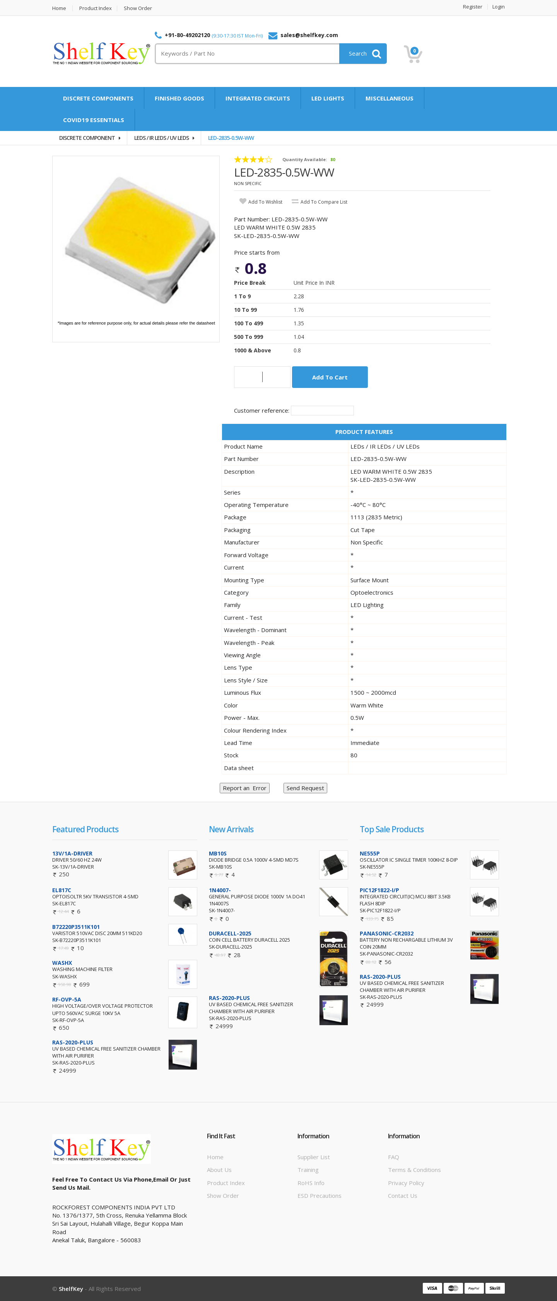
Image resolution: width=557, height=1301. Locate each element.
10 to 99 (245, 309)
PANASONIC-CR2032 (386, 933)
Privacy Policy (406, 1183)
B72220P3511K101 (76, 926)
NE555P (370, 853)
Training (308, 1169)
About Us (219, 1169)
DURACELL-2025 (230, 933)
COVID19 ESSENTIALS (93, 120)
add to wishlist (265, 202)
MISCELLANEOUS (389, 98)
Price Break (250, 282)
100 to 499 (248, 323)
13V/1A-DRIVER (72, 853)
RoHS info (311, 1183)
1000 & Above (252, 350)
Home (59, 8)
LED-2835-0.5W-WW (231, 137)
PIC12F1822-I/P (379, 890)
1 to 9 (242, 296)
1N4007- (220, 890)
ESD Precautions (319, 1195)
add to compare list (324, 202)
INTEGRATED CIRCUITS (258, 98)
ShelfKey (71, 1288)
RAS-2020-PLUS (72, 1042)
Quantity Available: (304, 159)
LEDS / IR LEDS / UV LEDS (161, 137)
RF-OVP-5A (66, 999)
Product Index (95, 8)
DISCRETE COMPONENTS (98, 98)
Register (472, 7)
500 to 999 (248, 336)
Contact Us (402, 1195)
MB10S (218, 853)
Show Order (138, 8)
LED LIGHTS (327, 98)
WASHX (62, 962)
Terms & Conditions (414, 1169)
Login (498, 7)
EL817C (61, 890)
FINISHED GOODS (179, 98)
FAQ (393, 1157)
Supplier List (313, 1157)
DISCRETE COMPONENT (87, 137)
